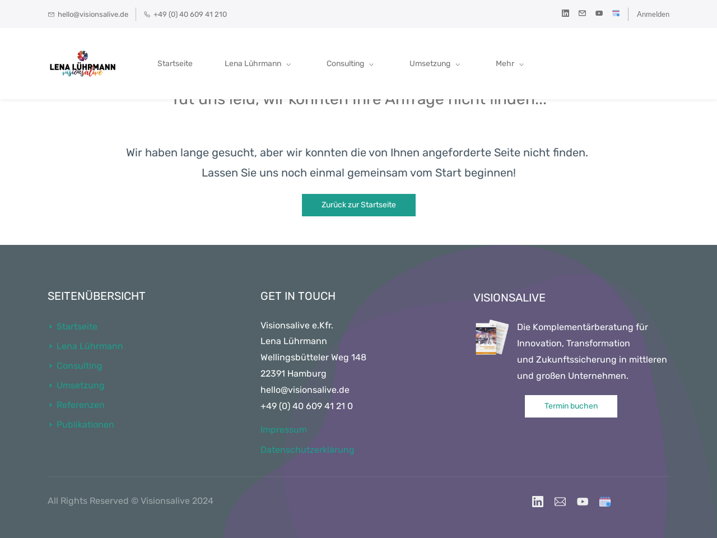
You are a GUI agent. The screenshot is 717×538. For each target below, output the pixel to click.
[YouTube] (582, 501)
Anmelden (653, 14)
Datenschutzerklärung (307, 449)
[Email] (560, 501)
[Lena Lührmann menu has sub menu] (260, 63)
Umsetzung (81, 385)
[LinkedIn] (537, 501)
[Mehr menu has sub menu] (611, 63)
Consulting (80, 365)
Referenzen (81, 405)
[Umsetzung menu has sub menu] (437, 63)
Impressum (283, 429)
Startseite (77, 326)
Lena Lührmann (90, 346)
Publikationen (85, 424)
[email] (582, 14)
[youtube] (599, 14)
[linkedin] (565, 14)
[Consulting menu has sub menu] (352, 63)
